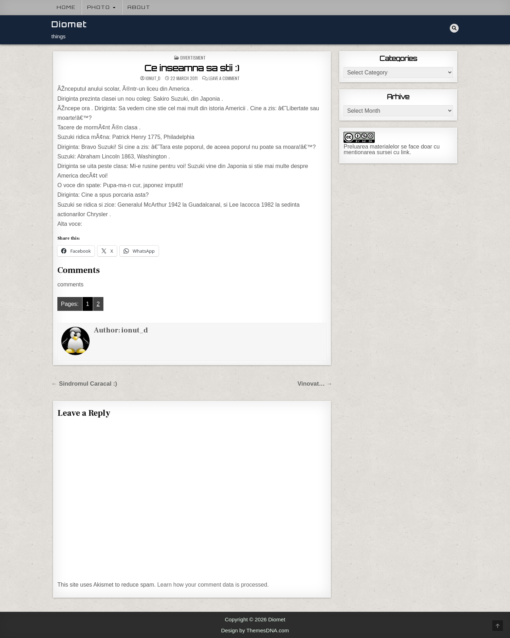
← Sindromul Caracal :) (84, 383)
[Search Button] (454, 28)
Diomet (69, 24)
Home (66, 7)
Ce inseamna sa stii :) (191, 68)
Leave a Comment (224, 78)
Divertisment (193, 58)
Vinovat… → (315, 383)
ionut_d (153, 78)
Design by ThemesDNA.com (255, 630)
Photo (98, 7)
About (139, 7)
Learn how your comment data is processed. (213, 585)
